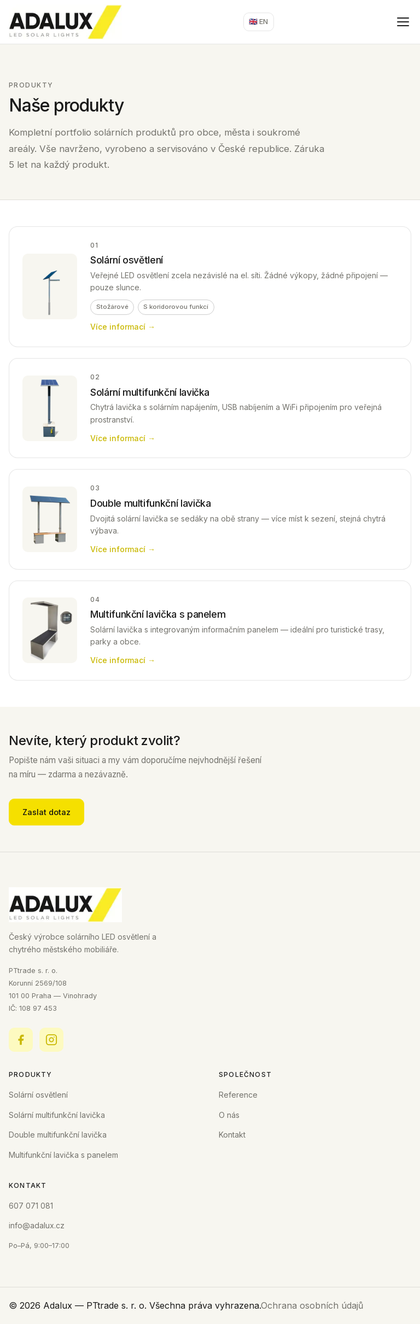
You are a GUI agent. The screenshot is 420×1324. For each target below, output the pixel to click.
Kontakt (232, 1134)
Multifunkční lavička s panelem (63, 1154)
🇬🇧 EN (258, 21)
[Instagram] (51, 1040)
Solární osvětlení (38, 1094)
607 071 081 (31, 1205)
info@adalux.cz (37, 1225)
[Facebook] (21, 1040)
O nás (229, 1115)
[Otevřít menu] (403, 21)
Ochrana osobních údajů (312, 1305)
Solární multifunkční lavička (57, 1115)
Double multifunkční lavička (58, 1134)
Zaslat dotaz (46, 812)
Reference (238, 1094)
